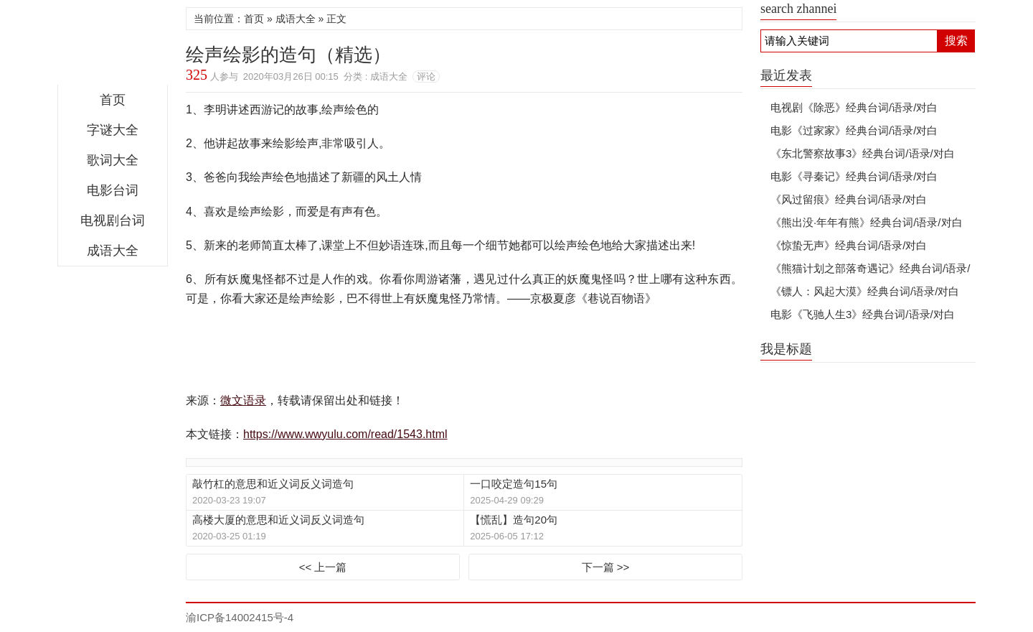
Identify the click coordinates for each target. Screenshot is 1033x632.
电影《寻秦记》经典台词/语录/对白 (854, 176)
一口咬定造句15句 (513, 484)
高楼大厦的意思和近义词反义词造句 (278, 520)
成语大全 (112, 250)
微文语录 (112, 46)
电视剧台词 (112, 220)
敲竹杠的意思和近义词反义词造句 (273, 484)
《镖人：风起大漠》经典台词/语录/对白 (864, 291)
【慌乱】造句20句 (513, 520)
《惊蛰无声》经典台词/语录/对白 (848, 245)
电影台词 (112, 190)
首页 (113, 100)
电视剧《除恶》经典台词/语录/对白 (854, 107)
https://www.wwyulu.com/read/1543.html (345, 434)
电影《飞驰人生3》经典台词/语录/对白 (862, 314)
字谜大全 (112, 130)
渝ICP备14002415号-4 (239, 617)
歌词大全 (112, 160)
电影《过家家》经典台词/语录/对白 (854, 130)
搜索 (956, 40)
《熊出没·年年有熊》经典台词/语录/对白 (866, 222)
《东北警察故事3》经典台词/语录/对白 (862, 153)
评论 (426, 76)
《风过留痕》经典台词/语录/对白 (848, 199)
